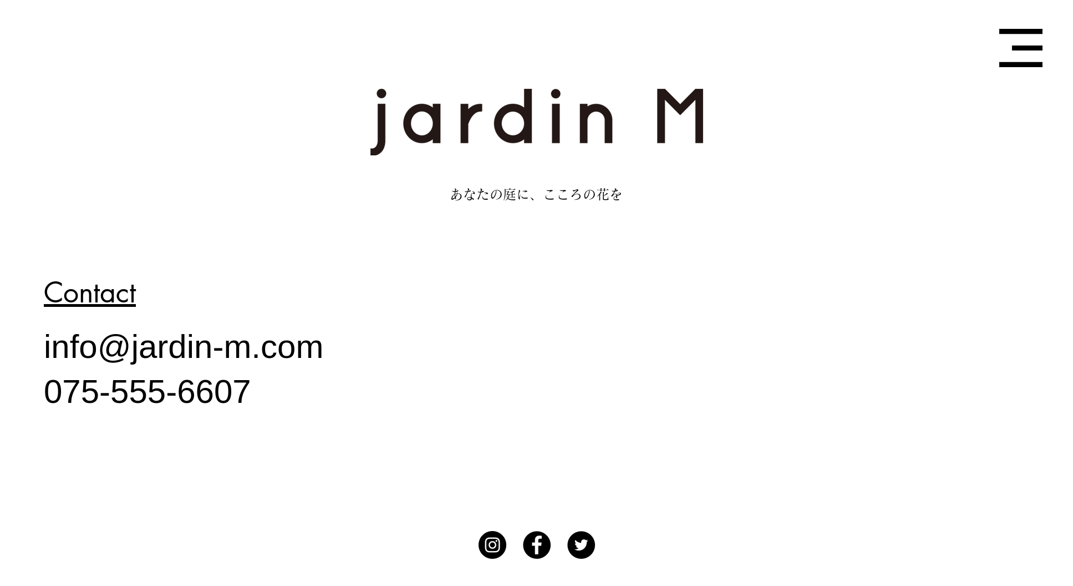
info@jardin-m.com (183, 346)
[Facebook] (537, 545)
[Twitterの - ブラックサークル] (581, 545)
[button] (1021, 48)
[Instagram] (492, 545)
